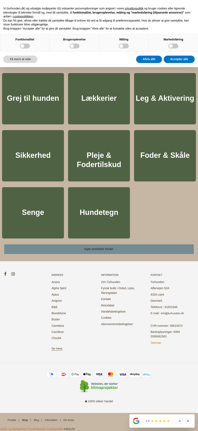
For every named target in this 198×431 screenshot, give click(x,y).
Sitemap (156, 342)
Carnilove (58, 332)
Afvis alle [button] (149, 59)
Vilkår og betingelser (13, 429)
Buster (56, 319)
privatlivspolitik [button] (134, 8)
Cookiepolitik (54, 429)
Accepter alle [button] (179, 59)
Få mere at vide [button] (20, 59)
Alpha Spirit (59, 288)
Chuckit (56, 338)
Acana (56, 282)
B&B (54, 307)
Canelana (58, 325)
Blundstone (59, 313)
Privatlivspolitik (36, 429)
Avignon (57, 300)
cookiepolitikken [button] (23, 16)
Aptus (55, 294)
